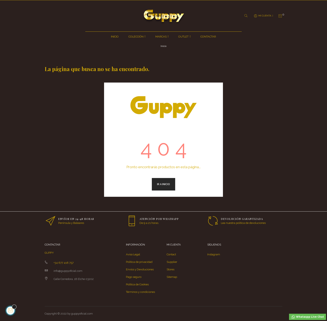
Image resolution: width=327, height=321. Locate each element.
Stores (170, 269)
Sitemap (172, 276)
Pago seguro (133, 276)
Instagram (213, 254)
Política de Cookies (137, 284)
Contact (171, 254)
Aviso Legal (133, 254)
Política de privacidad (139, 261)
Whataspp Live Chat (307, 317)
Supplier (172, 261)
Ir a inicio (163, 184)
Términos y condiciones (140, 291)
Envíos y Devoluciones (140, 269)
